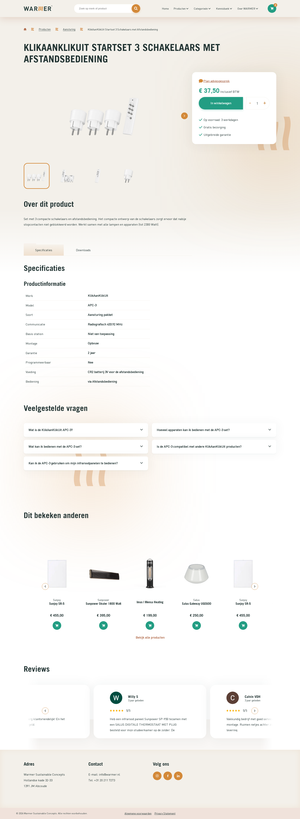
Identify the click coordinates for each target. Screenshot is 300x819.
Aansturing (69, 29)
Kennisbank (222, 8)
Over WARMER (246, 8)
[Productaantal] (257, 103)
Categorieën (201, 8)
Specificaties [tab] (43, 250)
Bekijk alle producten (150, 637)
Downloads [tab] (83, 250)
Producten (180, 8)
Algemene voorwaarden (138, 813)
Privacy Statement (164, 813)
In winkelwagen (220, 103)
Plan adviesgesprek (214, 81)
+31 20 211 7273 (104, 780)
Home (165, 8)
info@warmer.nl (109, 774)
